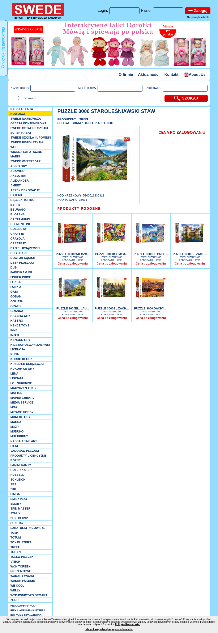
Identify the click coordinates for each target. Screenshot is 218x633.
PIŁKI (14, 446)
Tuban (15, 552)
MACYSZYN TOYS (23, 388)
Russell (17, 474)
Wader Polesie (22, 580)
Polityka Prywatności (127, 624)
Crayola (17, 238)
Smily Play (18, 499)
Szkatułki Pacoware (27, 527)
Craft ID (17, 233)
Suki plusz (19, 518)
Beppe (15, 204)
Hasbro (16, 320)
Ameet (15, 185)
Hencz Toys (19, 325)
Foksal (16, 282)
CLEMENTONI (20, 224)
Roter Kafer (21, 470)
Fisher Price (20, 277)
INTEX (14, 335)
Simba (15, 494)
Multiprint (19, 436)
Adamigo (17, 171)
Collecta (18, 229)
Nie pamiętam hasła (198, 17)
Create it (18, 243)
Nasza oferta (21, 109)
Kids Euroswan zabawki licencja (30, 347)
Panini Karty (20, 465)
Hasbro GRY (20, 315)
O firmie (126, 74)
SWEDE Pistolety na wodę (26, 145)
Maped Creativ (22, 397)
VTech (15, 561)
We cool (17, 585)
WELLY (15, 590)
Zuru (14, 600)
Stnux (15, 513)
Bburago (18, 209)
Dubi (14, 267)
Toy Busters (20, 542)
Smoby (15, 503)
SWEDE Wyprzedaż (25, 161)
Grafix (16, 306)
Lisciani (16, 378)
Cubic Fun (18, 253)
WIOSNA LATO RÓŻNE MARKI (26, 154)
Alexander (19, 180)
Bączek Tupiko (22, 200)
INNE (13, 330)
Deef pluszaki (22, 262)
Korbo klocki (22, 359)
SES (13, 484)
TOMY (14, 532)
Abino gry (18, 166)
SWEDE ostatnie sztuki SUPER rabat (29, 130)
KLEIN (14, 354)
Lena (14, 373)
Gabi (14, 291)
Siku (13, 489)
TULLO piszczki (22, 556)
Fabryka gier (21, 272)
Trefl (15, 547)
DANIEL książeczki (25, 248)
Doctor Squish (22, 257)
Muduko (17, 431)
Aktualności (148, 74)
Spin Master (20, 508)
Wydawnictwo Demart (28, 595)
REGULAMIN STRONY (23, 605)
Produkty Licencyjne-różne (28, 458)
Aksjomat (18, 175)
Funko (15, 286)
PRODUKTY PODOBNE (79, 208)
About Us (195, 74)
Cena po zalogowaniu (73, 263)
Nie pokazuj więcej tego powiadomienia (109, 629)
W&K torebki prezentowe (20, 569)
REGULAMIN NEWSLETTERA (28, 610)
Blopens (17, 214)
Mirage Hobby (22, 412)
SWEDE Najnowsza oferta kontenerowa (28, 121)
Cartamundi (20, 219)
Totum (15, 537)
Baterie (16, 195)
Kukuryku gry (22, 368)
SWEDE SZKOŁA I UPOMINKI (30, 137)
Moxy (14, 426)
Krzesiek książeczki (27, 364)
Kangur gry (20, 340)
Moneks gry (20, 417)
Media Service (22, 402)
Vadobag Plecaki (24, 450)
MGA (13, 407)
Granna (16, 311)
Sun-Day (17, 523)
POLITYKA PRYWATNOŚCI (26, 615)
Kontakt (171, 74)
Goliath (16, 301)
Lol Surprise (21, 383)
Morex (15, 421)
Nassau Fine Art (23, 441)
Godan (15, 296)
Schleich (18, 479)
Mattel (16, 392)
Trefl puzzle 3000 (99, 123)
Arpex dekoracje (25, 190)
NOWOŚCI (17, 113)
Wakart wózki (22, 576)
